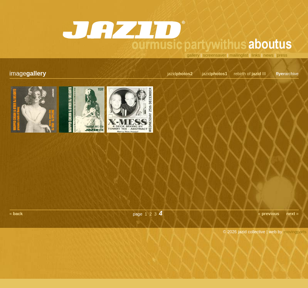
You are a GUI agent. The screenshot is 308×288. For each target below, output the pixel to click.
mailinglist (238, 55)
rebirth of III (250, 73)
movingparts (294, 231)
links (256, 55)
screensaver (214, 55)
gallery (193, 55)
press (282, 55)
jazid (179, 73)
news (269, 55)
